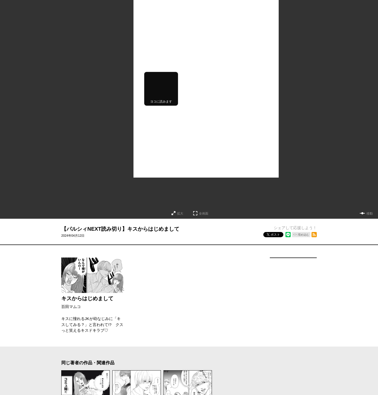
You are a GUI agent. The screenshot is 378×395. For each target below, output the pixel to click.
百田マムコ (71, 306)
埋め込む (303, 234)
